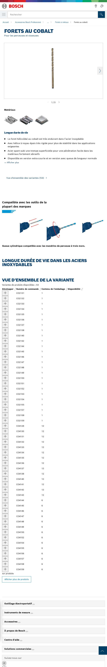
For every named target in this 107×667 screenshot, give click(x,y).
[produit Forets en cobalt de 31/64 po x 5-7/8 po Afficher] (5, 415)
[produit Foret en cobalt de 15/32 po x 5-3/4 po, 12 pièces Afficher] (5, 558)
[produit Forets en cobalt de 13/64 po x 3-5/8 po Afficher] (5, 335)
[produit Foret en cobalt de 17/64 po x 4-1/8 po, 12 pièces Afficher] (5, 500)
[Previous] (48, 102)
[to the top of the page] (103, 650)
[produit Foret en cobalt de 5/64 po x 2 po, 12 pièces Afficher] (5, 442)
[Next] (59, 102)
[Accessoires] (19, 622)
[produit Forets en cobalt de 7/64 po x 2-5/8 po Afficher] (5, 309)
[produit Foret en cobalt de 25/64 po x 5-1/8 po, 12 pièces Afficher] (5, 537)
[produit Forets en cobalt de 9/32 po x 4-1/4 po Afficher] (5, 351)
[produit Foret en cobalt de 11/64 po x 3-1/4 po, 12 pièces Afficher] (5, 473)
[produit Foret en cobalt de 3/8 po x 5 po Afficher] (5, 383)
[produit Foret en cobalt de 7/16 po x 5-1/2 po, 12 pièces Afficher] (5, 548)
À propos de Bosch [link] (15, 630)
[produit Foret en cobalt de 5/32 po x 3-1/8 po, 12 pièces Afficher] (5, 468)
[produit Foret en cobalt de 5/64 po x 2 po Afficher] (5, 298)
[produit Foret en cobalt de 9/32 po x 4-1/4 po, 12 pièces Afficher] (5, 505)
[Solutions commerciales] (33, 649)
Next (100, 71)
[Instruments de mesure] (32, 613)
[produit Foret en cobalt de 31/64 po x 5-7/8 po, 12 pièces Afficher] (5, 564)
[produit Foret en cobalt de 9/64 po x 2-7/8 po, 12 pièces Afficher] (5, 463)
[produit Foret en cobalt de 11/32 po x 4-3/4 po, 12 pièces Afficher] (5, 527)
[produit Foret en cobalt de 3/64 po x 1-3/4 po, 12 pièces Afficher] (5, 431)
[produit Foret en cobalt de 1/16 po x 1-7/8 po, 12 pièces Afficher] (5, 436)
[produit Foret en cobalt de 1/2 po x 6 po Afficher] (5, 420)
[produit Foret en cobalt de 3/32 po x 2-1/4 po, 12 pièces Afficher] (5, 447)
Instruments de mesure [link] (17, 612)
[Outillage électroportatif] (33, 604)
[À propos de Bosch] (27, 631)
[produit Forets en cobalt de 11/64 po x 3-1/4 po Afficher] (5, 330)
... (48, 22)
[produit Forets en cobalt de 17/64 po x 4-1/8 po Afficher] (5, 346)
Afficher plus (13, 162)
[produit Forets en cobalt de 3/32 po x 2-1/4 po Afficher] (5, 303)
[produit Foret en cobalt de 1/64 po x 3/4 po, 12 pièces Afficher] (5, 426)
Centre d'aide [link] (12, 639)
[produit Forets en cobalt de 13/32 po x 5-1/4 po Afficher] (5, 394)
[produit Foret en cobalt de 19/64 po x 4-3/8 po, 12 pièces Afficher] (5, 511)
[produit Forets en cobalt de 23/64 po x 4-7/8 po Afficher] (5, 378)
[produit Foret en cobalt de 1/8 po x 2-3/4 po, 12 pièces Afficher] (5, 457)
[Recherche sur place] (101, 14)
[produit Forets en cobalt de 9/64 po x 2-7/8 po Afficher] (5, 319)
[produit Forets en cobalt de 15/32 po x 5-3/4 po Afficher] (5, 410)
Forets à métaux (61, 22)
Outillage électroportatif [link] (18, 603)
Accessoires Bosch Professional (28, 22)
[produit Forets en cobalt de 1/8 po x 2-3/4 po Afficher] (5, 314)
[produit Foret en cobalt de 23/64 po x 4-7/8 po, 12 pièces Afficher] (5, 532)
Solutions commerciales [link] (18, 648)
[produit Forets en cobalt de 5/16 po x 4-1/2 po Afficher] (5, 362)
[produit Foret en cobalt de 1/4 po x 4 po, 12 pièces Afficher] (5, 495)
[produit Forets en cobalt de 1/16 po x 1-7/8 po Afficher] (5, 293)
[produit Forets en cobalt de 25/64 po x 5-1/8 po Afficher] (5, 388)
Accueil (6, 22)
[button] (4, 664)
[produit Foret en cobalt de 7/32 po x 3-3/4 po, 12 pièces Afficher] (5, 484)
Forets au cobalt (80, 22)
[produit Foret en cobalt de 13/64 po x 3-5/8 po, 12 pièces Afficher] (5, 479)
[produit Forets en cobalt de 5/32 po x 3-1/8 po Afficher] (5, 325)
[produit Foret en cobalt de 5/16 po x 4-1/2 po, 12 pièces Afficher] (5, 516)
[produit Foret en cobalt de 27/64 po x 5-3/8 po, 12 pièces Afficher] (5, 542)
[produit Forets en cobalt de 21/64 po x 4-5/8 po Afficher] (5, 367)
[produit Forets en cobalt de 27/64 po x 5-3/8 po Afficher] (5, 399)
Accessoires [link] (11, 621)
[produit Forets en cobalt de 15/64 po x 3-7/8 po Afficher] (5, 341)
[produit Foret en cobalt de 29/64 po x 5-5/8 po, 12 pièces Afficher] (5, 553)
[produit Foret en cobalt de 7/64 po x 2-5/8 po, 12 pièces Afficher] (5, 452)
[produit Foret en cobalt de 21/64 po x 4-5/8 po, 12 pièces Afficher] (5, 521)
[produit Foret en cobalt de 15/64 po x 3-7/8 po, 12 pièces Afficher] (5, 489)
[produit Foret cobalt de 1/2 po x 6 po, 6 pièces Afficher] (5, 569)
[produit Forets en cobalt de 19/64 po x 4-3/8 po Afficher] (5, 357)
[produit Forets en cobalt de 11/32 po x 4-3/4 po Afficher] (5, 372)
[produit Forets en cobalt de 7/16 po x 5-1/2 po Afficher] (5, 404)
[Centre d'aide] (21, 640)
